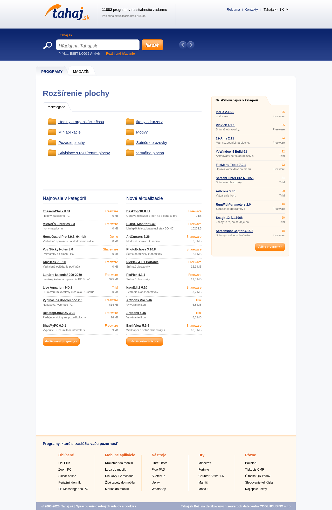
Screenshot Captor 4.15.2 (234, 231)
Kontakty (251, 9)
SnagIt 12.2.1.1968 (229, 218)
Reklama (233, 9)
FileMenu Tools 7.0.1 (231, 165)
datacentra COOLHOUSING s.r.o (266, 506)
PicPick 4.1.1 (135, 275)
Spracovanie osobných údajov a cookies (106, 506)
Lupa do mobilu (115, 469)
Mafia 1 (203, 489)
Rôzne (250, 455)
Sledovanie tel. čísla (259, 482)
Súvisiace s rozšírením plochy (84, 153)
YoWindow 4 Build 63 (231, 151)
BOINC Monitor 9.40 (141, 224)
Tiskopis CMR (254, 469)
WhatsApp (159, 489)
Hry (201, 455)
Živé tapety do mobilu (120, 482)
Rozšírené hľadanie (120, 53)
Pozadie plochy (71, 142)
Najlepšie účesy (256, 489)
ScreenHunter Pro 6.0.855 (234, 178)
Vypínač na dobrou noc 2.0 (62, 300)
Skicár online (67, 476)
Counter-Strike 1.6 (211, 476)
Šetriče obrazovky (151, 142)
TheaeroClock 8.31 (56, 211)
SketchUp (158, 476)
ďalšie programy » (270, 246)
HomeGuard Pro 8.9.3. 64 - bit (64, 237)
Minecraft (204, 463)
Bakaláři (250, 463)
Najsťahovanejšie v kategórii (237, 100)
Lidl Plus (64, 463)
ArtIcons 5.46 (136, 313)
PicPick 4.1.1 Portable (142, 262)
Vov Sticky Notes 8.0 (58, 249)
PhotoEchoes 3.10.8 (141, 249)
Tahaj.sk (66, 35)
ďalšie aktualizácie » (144, 341)
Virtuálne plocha (150, 153)
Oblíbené (66, 455)
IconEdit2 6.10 (136, 287)
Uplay (156, 482)
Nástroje (159, 455)
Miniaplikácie (69, 132)
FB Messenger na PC (73, 489)
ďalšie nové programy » (61, 341)
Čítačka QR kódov (257, 476)
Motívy (142, 132)
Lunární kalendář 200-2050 (62, 275)
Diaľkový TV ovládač (119, 476)
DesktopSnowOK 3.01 (59, 313)
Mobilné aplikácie (120, 455)
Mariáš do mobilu (117, 489)
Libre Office (160, 463)
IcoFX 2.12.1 (225, 112)
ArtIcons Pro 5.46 (139, 300)
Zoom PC (65, 469)
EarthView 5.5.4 (137, 325)
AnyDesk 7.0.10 (54, 262)
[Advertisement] (139, 173)
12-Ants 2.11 (225, 138)
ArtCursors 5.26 (138, 237)
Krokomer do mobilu (119, 463)
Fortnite (203, 469)
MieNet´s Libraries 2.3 (59, 224)
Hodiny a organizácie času (81, 122)
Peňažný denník (69, 482)
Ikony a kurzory (149, 122)
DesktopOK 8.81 (138, 211)
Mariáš (203, 482)
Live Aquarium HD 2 (57, 287)
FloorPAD (158, 469)
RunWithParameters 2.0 (233, 204)
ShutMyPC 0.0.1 (54, 325)
